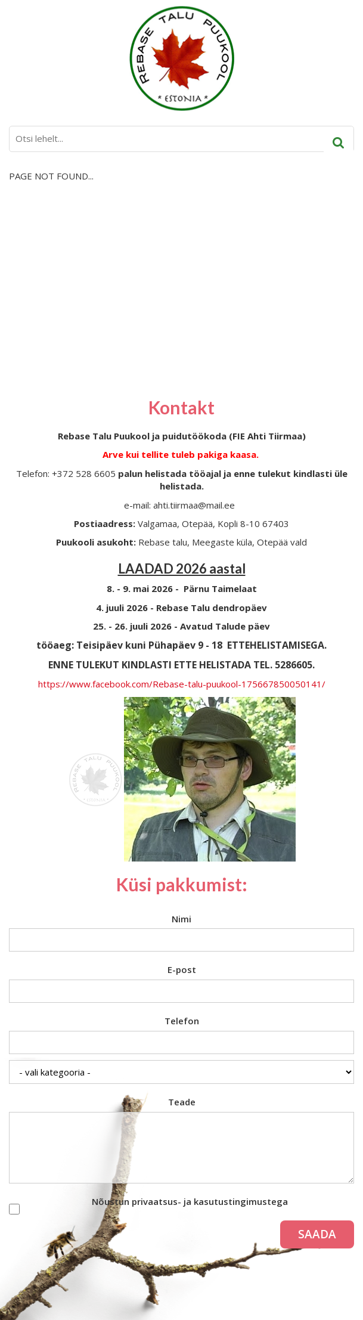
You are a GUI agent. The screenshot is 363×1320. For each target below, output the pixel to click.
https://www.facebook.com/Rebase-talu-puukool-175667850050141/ (181, 684)
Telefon (182, 1021)
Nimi (181, 919)
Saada (317, 1234)
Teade (182, 1102)
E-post (181, 969)
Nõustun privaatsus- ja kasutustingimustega (190, 1201)
